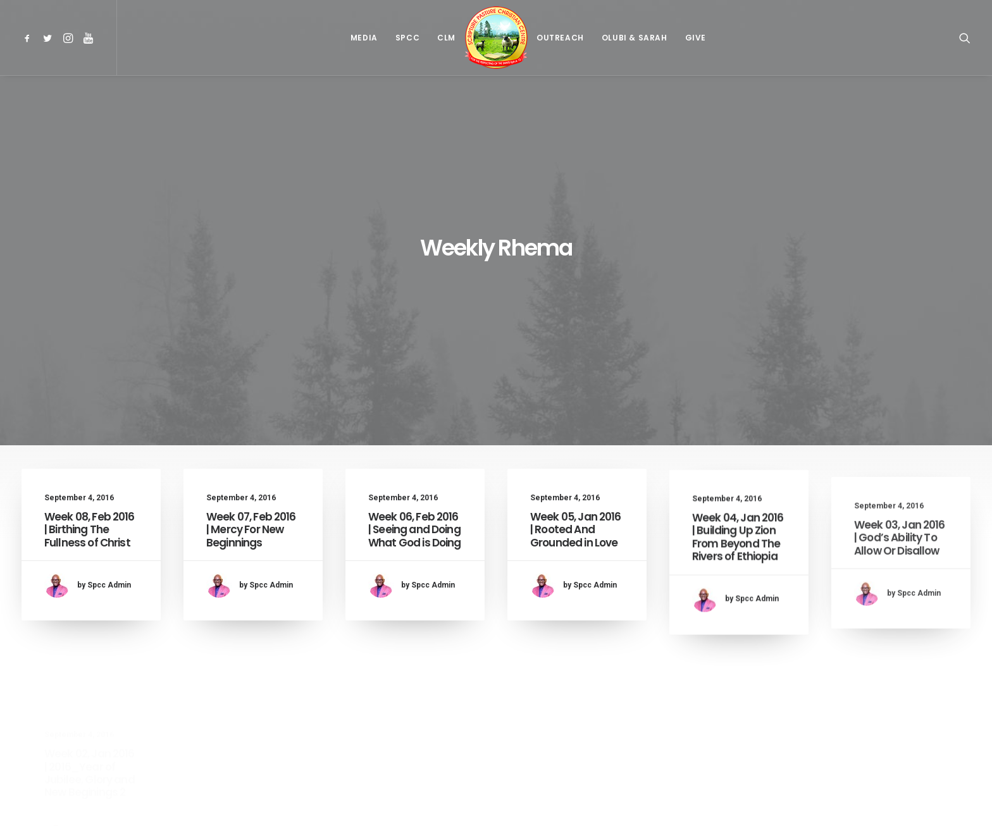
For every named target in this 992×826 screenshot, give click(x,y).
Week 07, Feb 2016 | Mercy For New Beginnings (251, 394)
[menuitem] (29, 37)
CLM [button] (446, 37)
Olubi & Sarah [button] (634, 37)
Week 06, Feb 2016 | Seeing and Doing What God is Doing (414, 400)
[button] (29, 37)
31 (573, 745)
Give (695, 37)
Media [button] (364, 37)
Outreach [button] (560, 37)
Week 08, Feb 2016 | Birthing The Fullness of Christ (89, 394)
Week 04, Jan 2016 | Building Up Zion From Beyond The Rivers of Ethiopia (738, 463)
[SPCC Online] (496, 37)
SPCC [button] (407, 37)
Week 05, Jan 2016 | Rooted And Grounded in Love (575, 408)
